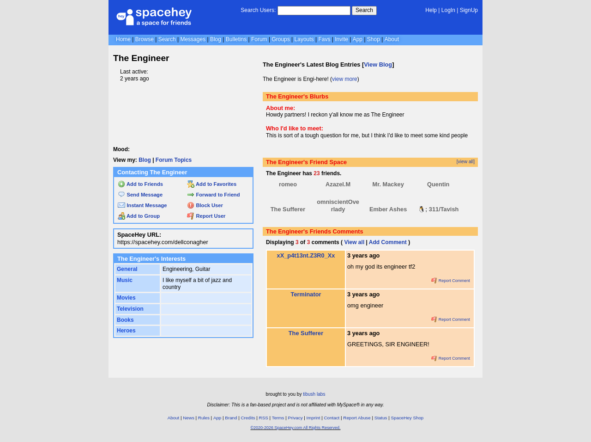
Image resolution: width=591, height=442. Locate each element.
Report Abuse (356, 417)
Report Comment (450, 280)
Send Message (140, 194)
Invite (341, 39)
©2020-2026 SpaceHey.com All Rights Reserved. (295, 427)
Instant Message (142, 205)
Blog (215, 39)
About (392, 39)
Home (123, 39)
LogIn (448, 10)
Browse (144, 39)
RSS (263, 417)
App (357, 39)
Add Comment (388, 242)
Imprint (313, 417)
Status (380, 417)
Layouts (304, 39)
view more (344, 79)
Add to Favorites (211, 184)
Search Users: (258, 10)
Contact (332, 417)
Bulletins (236, 39)
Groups (280, 39)
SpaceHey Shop (407, 417)
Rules (204, 417)
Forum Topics (174, 160)
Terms (278, 417)
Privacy (295, 417)
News (188, 417)
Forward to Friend (213, 194)
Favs (324, 39)
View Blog (378, 64)
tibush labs (314, 394)
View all (354, 242)
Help (431, 10)
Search (364, 10)
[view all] (466, 161)
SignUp (469, 10)
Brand (231, 417)
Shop (373, 39)
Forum (259, 39)
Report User (206, 216)
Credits (248, 417)
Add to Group (139, 216)
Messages (192, 39)
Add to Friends (140, 184)
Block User (205, 205)
